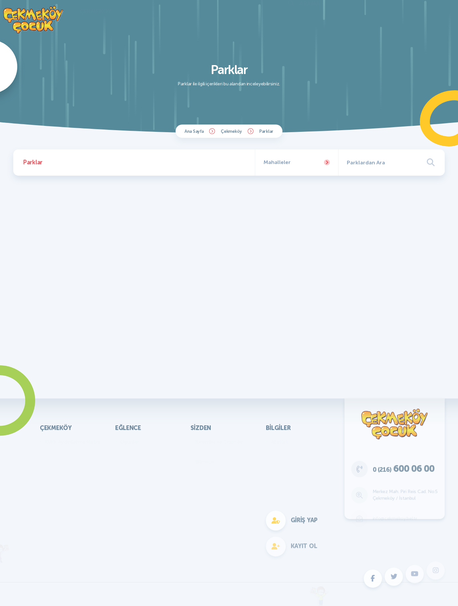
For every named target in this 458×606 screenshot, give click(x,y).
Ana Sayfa (194, 131)
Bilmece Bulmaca (140, 452)
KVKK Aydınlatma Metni (72, 442)
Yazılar (203, 452)
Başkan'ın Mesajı (64, 452)
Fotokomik (132, 541)
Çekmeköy (231, 131)
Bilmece (204, 462)
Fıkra (201, 472)
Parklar (266, 131)
